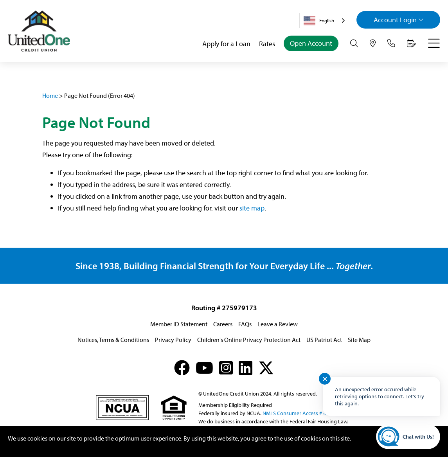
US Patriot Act (324, 340)
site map (251, 207)
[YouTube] (204, 368)
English (319, 20)
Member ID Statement (178, 324)
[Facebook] (182, 368)
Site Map (359, 340)
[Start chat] (408, 436)
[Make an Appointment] (411, 43)
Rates (267, 43)
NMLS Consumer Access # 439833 (301, 413)
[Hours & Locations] (373, 43)
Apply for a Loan (226, 43)
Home (50, 95)
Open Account (311, 43)
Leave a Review (277, 324)
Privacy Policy (173, 340)
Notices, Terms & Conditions (113, 340)
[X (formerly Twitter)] (266, 368)
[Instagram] (226, 368)
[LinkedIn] (245, 368)
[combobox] (324, 20)
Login (399, 19)
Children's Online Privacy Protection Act (248, 340)
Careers (222, 324)
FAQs (245, 324)
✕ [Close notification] (325, 378)
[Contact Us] (391, 43)
